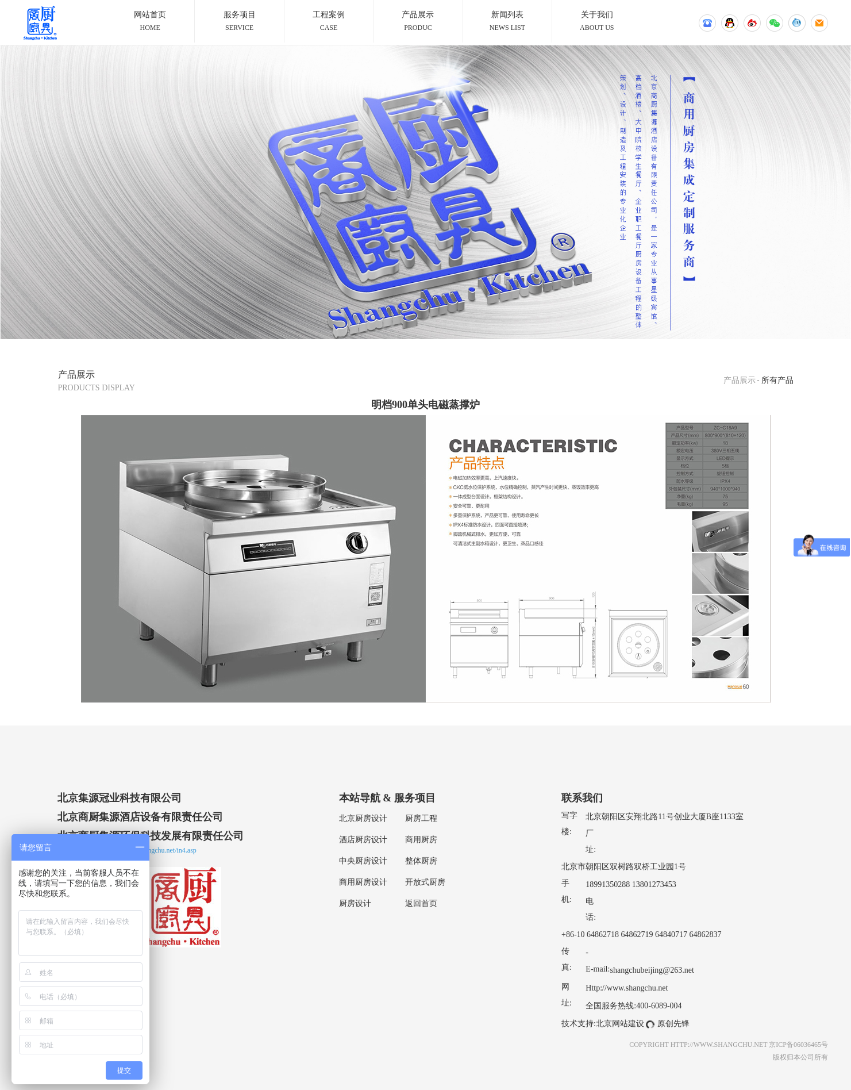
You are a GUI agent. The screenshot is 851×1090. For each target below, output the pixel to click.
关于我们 (596, 22)
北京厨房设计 (363, 818)
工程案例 (328, 22)
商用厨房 (421, 839)
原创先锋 (673, 1023)
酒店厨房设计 (363, 839)
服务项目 (239, 22)
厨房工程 (421, 818)
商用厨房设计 (363, 882)
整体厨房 (421, 861)
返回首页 (421, 903)
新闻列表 (507, 22)
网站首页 (150, 22)
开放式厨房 (425, 882)
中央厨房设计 (363, 861)
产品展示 (417, 22)
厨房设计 (355, 903)
